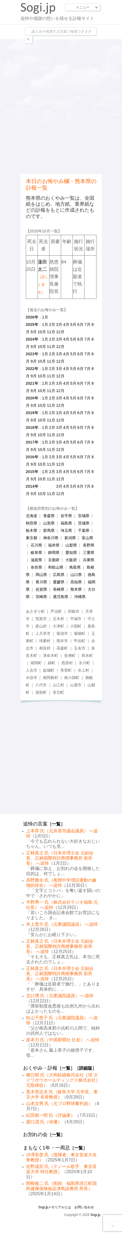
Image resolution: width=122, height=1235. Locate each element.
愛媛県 (58, 582)
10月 (42, 332)
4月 (66, 324)
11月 (51, 332)
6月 (80, 324)
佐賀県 (41, 589)
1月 (45, 317)
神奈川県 (50, 538)
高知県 (76, 582)
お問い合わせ (84, 1207)
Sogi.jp (95, 1215)
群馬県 (49, 530)
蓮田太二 (43, 276)
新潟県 (70, 538)
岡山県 (41, 574)
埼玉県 (66, 530)
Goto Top (113, 1226)
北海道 (31, 516)
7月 (87, 324)
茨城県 (83, 523)
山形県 (49, 523)
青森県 (49, 516)
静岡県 (54, 552)
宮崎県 (41, 596)
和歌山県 (55, 567)
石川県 (36, 545)
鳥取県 (75, 567)
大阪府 (71, 560)
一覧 (56, 824)
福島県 (66, 523)
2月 (52, 324)
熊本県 (76, 589)
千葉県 (83, 530)
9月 (34, 332)
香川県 (41, 582)
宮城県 (83, 516)
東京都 (31, 538)
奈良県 (36, 567)
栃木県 (31, 530)
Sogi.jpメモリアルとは (54, 1207)
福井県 (54, 545)
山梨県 (71, 545)
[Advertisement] (61, 106)
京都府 (54, 560)
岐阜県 (36, 552)
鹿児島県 (60, 596)
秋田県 (31, 523)
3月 (59, 324)
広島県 (58, 574)
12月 (60, 332)
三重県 (88, 552)
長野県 (88, 545)
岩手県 (66, 516)
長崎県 (58, 589)
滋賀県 (36, 560)
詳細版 (85, 1068)
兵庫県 (88, 560)
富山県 (87, 538)
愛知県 (71, 552)
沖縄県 (80, 596)
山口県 (76, 574)
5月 (73, 324)
